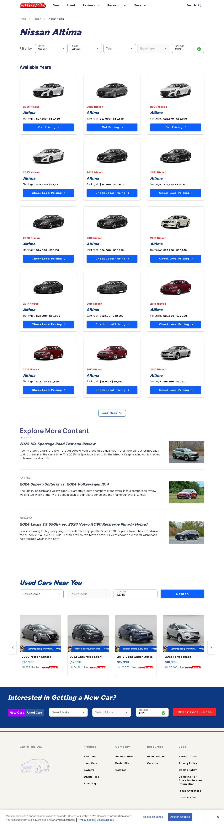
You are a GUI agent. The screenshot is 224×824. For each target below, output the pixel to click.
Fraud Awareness (190, 790)
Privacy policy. (86, 819)
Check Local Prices (195, 712)
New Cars (16, 712)
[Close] (218, 816)
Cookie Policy (188, 770)
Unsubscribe (187, 797)
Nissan (37, 18)
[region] (112, 817)
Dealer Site (122, 763)
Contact (120, 770)
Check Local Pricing (49, 193)
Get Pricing (48, 127)
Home (23, 18)
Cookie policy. (106, 819)
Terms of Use (187, 756)
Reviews (88, 770)
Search (182, 594)
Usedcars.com (156, 756)
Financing (89, 783)
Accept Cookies (180, 816)
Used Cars (35, 712)
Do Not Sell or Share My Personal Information (191, 780)
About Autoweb (125, 756)
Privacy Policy (188, 763)
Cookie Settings (153, 816)
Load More (112, 413)
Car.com (152, 763)
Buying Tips (91, 776)
